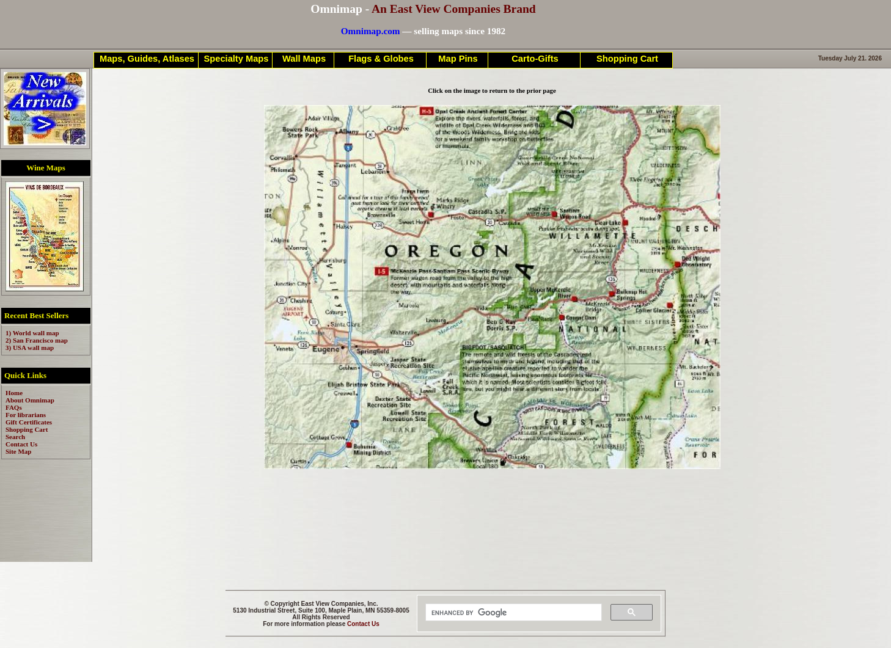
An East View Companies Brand (454, 8)
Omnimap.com (370, 31)
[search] (512, 612)
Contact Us (363, 624)
